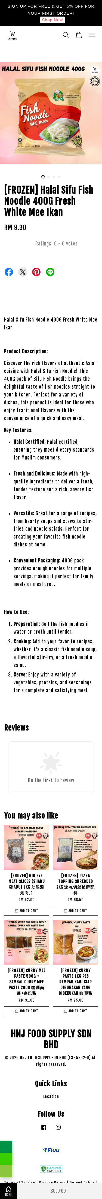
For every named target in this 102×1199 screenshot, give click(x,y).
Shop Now (52, 19)
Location (51, 1096)
